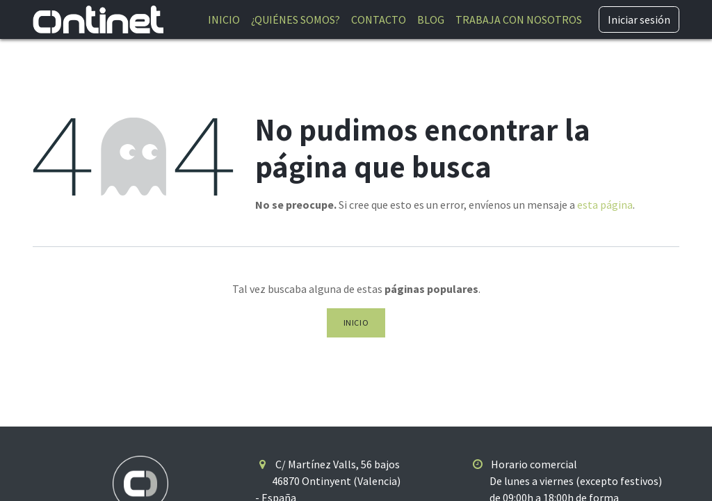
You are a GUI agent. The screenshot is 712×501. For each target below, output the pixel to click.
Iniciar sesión (639, 19)
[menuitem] (223, 19)
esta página (605, 205)
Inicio (356, 322)
